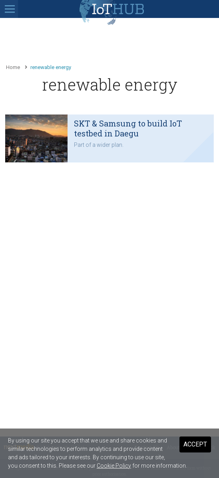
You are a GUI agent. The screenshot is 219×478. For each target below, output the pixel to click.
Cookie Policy (114, 465)
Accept (195, 444)
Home (13, 67)
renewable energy (50, 67)
